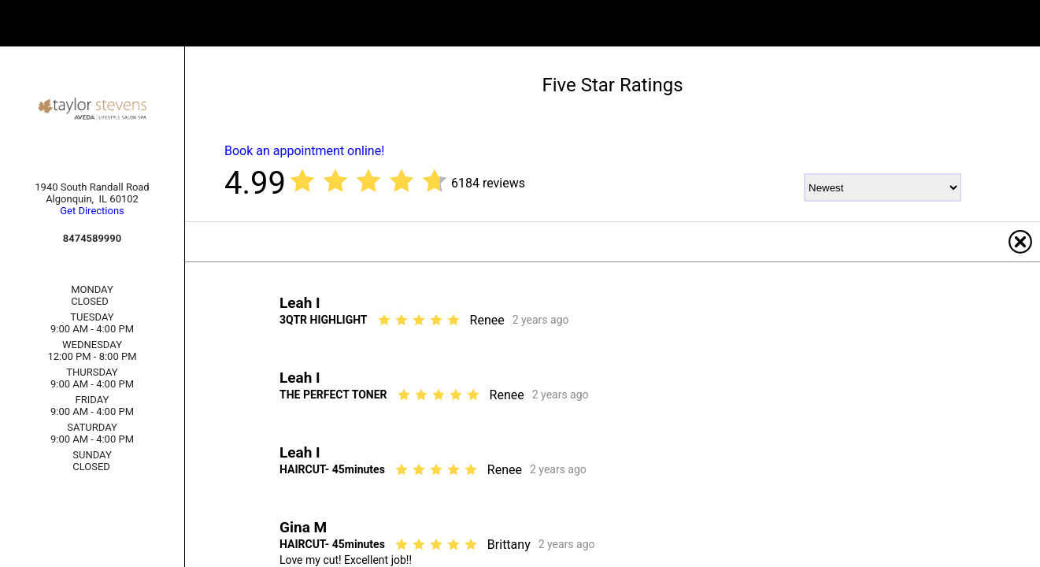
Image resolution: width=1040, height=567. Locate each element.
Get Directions (92, 211)
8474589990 (92, 238)
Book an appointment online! (304, 150)
